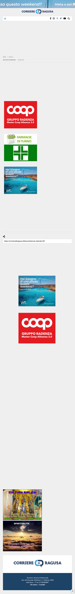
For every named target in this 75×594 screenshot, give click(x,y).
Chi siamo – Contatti (37, 585)
